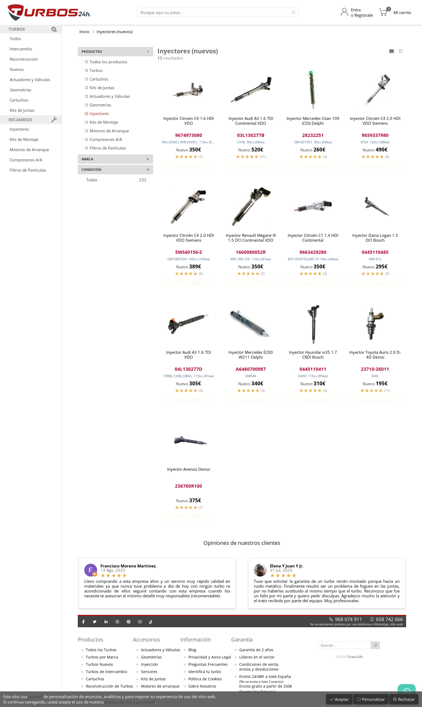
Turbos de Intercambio (106, 674)
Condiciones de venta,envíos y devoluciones (259, 669)
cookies (35, 696)
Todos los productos (106, 61)
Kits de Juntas (22, 110)
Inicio (84, 31)
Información (195, 642)
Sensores (149, 674)
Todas (116, 179)
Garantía (242, 642)
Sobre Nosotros (202, 688)
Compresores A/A (26, 159)
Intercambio (21, 48)
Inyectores (19, 129)
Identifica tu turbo (204, 674)
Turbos (94, 70)
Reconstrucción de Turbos (109, 688)
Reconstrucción (24, 59)
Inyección (149, 666)
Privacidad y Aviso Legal (209, 659)
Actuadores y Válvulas (30, 79)
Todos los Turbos (101, 652)
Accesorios (146, 642)
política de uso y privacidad (130, 702)
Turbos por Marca (102, 659)
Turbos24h (355, 659)
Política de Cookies (205, 681)
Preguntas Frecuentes (208, 666)
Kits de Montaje (24, 139)
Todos (15, 38)
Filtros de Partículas (28, 170)
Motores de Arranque (29, 149)
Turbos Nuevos (99, 666)
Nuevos (17, 69)
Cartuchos (19, 100)
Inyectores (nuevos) (114, 31)
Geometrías (20, 89)
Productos (90, 642)
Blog (192, 652)
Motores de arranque (160, 688)
